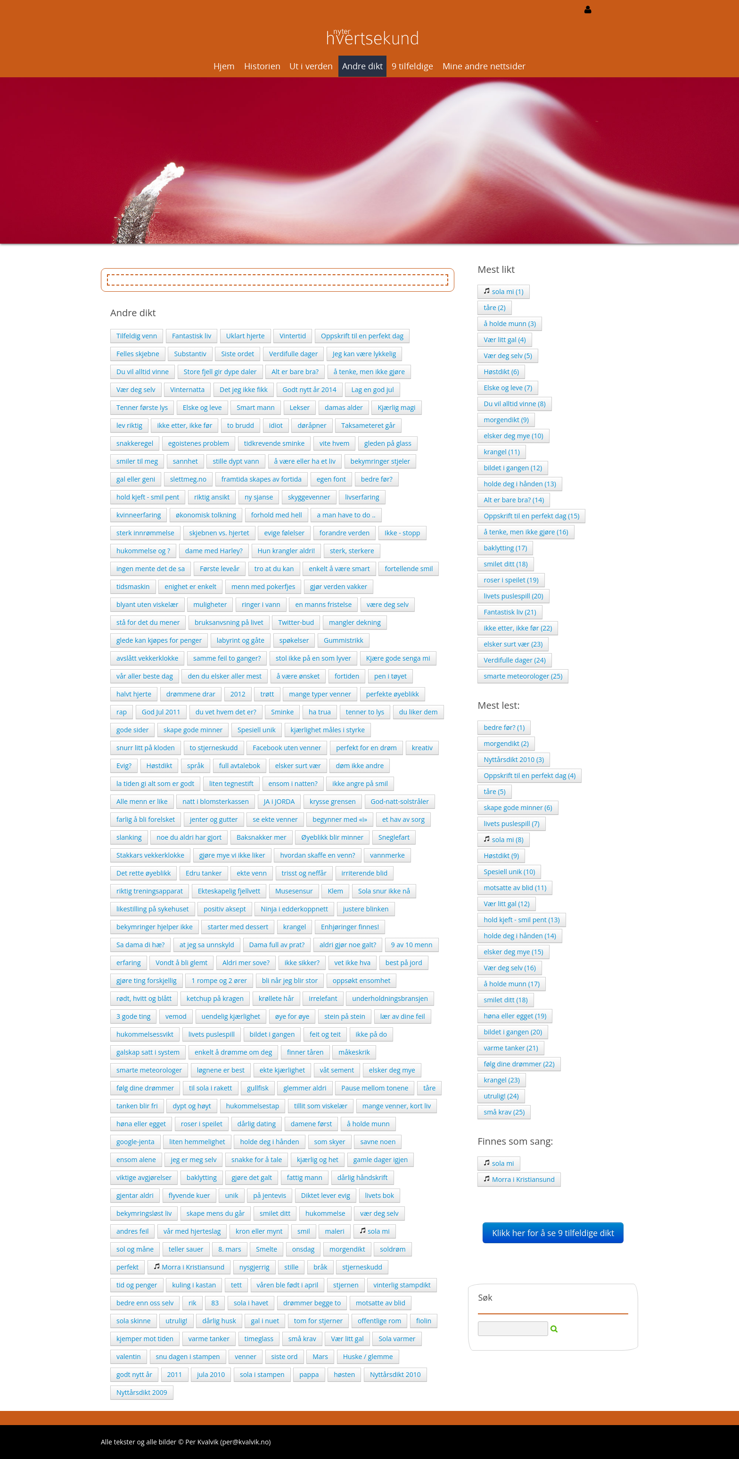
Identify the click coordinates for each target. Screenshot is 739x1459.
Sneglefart (394, 837)
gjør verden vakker (338, 586)
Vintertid (292, 335)
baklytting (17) (505, 547)
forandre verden (345, 532)
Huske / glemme (368, 1356)
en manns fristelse (323, 604)
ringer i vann (261, 604)
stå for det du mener (148, 622)
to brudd (240, 425)
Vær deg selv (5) (508, 355)
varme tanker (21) (511, 1047)
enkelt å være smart (339, 568)
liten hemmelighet (197, 1141)
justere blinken (366, 908)
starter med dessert (237, 926)
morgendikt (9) (506, 419)
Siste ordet (237, 353)
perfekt (127, 1266)
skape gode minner (193, 729)
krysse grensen (333, 801)
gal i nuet (265, 1320)
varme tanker (209, 1338)
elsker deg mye (392, 1070)
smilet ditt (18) (505, 563)
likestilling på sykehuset (152, 908)
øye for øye (292, 1016)
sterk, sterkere (352, 550)
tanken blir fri (137, 1105)
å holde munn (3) (510, 323)
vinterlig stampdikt (401, 1284)
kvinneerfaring (138, 514)
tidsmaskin (133, 586)
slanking (129, 837)
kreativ (422, 747)
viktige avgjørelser (144, 1177)
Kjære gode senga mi (398, 658)
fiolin (423, 1320)
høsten (344, 1374)
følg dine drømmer (145, 1087)
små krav (302, 1338)
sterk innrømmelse (145, 532)
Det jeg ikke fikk (244, 389)
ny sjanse (259, 496)
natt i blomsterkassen (215, 801)
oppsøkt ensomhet (362, 980)
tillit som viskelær (320, 1105)
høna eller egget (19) (515, 1015)
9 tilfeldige (412, 66)
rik (193, 1302)
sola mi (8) (503, 839)
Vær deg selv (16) (509, 967)
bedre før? (377, 479)
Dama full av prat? (277, 944)
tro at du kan (274, 568)
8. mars (229, 1249)
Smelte (266, 1249)
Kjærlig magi (396, 407)
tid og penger (136, 1284)
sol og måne (135, 1249)
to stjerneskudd (214, 747)
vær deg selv (379, 1213)
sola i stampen (262, 1374)
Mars (320, 1356)
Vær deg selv (136, 389)
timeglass (259, 1338)
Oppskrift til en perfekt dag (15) (531, 515)
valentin (128, 1356)
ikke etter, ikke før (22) (518, 627)
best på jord (404, 962)
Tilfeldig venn (136, 335)
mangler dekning (355, 622)
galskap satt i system (148, 1052)
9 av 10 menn (412, 944)
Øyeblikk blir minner (332, 837)
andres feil (132, 1231)
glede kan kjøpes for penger (159, 640)
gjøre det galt (251, 1177)
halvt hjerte (133, 693)
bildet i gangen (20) (513, 1031)
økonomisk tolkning (206, 514)
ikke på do (371, 1034)
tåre (429, 1087)
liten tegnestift (231, 783)
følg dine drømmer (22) (519, 1063)
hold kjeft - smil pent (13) (521, 919)
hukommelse (325, 1213)
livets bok (379, 1195)
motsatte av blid (380, 1302)
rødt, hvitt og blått (144, 998)
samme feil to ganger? (227, 658)
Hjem (224, 66)
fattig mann (304, 1177)
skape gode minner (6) (518, 807)
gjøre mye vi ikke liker (232, 855)
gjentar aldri (135, 1195)
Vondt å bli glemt (181, 962)
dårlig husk (219, 1320)
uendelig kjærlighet (231, 1016)
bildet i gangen (272, 1034)
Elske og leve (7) (508, 387)
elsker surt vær (298, 765)
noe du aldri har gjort (189, 837)
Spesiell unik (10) (509, 871)
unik (231, 1195)
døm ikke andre (360, 765)
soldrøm (392, 1249)
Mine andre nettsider (484, 66)
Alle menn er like (142, 801)
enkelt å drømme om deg (233, 1052)
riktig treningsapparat (149, 890)
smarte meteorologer (149, 1070)
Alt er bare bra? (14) (514, 499)
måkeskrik (354, 1052)
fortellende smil (409, 568)
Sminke (282, 711)
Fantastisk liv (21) (510, 611)
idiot (276, 425)
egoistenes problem (198, 443)
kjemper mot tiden (144, 1338)
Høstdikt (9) (501, 855)
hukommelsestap (252, 1105)
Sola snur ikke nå (384, 890)
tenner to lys (365, 711)
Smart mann (256, 407)
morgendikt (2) (506, 743)
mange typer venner (320, 693)
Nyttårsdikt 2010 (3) (514, 759)
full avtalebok (239, 765)
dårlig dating (257, 1123)
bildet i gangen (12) (513, 467)
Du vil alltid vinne (142, 371)
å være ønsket (298, 676)
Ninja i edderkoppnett (294, 908)
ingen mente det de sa (150, 568)
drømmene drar (190, 693)
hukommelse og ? (143, 550)
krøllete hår (276, 998)
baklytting (202, 1177)
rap (121, 711)
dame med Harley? (214, 550)
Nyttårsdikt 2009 (141, 1392)
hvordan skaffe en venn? (317, 855)
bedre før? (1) (504, 727)
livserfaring (362, 496)
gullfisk (258, 1087)
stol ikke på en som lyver (313, 658)
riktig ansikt (212, 496)
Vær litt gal (347, 1338)
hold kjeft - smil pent (147, 496)
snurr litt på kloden (145, 747)
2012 (238, 693)
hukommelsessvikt (144, 1034)
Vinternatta (187, 389)
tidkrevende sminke (274, 443)
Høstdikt (159, 765)
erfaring (128, 962)
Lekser (300, 407)
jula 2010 (211, 1374)
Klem (335, 890)
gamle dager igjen (380, 1159)
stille (291, 1266)
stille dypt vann (236, 461)
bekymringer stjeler (381, 461)
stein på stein (344, 1016)
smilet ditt (275, 1213)
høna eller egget (141, 1123)
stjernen (346, 1284)
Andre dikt (362, 66)
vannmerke (387, 855)
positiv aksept (225, 908)
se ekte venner (275, 819)
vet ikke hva (353, 962)
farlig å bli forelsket (145, 819)
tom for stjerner (318, 1320)
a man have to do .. (346, 514)
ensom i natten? (293, 783)
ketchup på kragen (215, 998)
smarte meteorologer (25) (523, 676)
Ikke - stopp (402, 532)
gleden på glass (387, 443)
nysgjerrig (254, 1266)
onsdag (303, 1249)
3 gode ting (133, 1016)
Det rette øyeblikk (143, 873)
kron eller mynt (259, 1231)
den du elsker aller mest (225, 676)
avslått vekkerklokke (147, 658)
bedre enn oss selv (144, 1302)
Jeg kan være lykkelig (364, 353)
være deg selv (388, 604)
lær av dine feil (402, 1016)
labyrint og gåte (240, 640)
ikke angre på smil (360, 783)
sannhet (185, 461)
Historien (262, 66)
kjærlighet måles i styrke (328, 729)
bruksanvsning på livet (229, 622)
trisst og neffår (304, 873)
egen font (331, 479)
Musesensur (294, 890)
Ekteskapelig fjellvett (229, 890)
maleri (334, 1231)
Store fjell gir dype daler (220, 371)
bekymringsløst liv (144, 1213)
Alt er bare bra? (295, 371)
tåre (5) (494, 791)
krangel (294, 926)
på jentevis (269, 1195)
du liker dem (418, 711)
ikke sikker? (302, 962)
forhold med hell (276, 514)
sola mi (375, 1231)
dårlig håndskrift (362, 1177)
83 (215, 1302)
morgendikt (347, 1249)
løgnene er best (221, 1070)
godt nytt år (134, 1374)
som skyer (329, 1141)
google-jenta (135, 1141)
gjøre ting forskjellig (146, 980)
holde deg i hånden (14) (520, 935)
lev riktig (129, 425)
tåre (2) (494, 307)
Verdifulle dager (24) (514, 660)
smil (303, 1231)
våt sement (337, 1070)
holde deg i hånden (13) (520, 483)
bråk (320, 1266)
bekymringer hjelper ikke (154, 926)
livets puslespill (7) (511, 823)
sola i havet (251, 1302)
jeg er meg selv (193, 1159)
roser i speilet (201, 1123)
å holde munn (368, 1123)
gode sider (132, 729)
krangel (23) (501, 1079)
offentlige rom (380, 1320)
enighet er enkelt (190, 586)
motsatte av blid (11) (515, 887)
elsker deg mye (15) (513, 951)
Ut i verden (311, 66)
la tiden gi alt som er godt (155, 783)
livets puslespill (212, 1034)
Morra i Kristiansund (189, 1266)
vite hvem (334, 443)
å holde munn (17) (512, 983)
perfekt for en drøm (366, 747)
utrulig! (176, 1320)
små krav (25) (504, 1111)
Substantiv (190, 353)
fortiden (347, 676)
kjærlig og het (317, 1159)
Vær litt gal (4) (505, 339)
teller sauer (186, 1249)
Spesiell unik (257, 729)
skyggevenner (309, 496)
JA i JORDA (279, 801)
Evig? (123, 765)
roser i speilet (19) (511, 579)
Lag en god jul (372, 389)
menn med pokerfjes (263, 586)
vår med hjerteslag (192, 1231)
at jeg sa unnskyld (207, 944)
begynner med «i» (339, 819)
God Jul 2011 (161, 711)
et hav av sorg (403, 819)
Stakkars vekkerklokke (150, 855)
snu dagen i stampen (188, 1356)
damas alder (344, 407)
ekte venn (252, 873)
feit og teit (325, 1034)
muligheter (210, 604)
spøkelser (294, 640)
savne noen (377, 1141)
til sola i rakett (210, 1087)
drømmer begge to (312, 1302)
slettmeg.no (188, 479)
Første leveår (219, 568)
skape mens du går (216, 1213)
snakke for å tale (256, 1159)
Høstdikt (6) (501, 371)
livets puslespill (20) (513, 595)
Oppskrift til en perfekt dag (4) (529, 775)
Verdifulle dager (293, 353)
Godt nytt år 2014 (310, 389)
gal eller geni (135, 479)
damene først (311, 1123)
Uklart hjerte (245, 335)
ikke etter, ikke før (184, 425)
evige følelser (284, 532)
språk (195, 765)
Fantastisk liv (191, 335)
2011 (174, 1374)
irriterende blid (365, 873)
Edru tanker (204, 873)
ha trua (320, 711)
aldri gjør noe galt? (348, 944)
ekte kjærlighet (282, 1070)
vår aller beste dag (144, 676)
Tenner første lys (142, 407)
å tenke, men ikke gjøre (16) (526, 531)
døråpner (311, 425)
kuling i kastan (194, 1284)
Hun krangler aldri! (286, 550)
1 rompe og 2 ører (219, 980)
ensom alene (136, 1159)
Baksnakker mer (262, 837)
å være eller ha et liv (305, 461)
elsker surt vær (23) (513, 643)
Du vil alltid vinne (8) (514, 403)
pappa (309, 1374)
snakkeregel (134, 443)
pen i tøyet (390, 676)
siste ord (284, 1356)
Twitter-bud (296, 622)
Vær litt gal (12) (506, 903)
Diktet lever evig (325, 1195)
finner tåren (305, 1052)
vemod (176, 1016)
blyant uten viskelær (147, 604)
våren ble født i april (288, 1284)
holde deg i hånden (269, 1141)
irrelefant (323, 998)
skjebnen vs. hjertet (219, 532)
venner (245, 1356)
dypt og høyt (191, 1105)
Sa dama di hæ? (140, 944)
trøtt (267, 693)
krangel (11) (501, 451)
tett (236, 1284)
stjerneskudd (362, 1266)
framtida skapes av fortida (262, 479)
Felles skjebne (137, 353)
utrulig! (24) (501, 1095)
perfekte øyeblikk (392, 693)
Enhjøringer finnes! (350, 926)
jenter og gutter (214, 819)
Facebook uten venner (287, 747)
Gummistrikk (343, 640)
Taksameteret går (368, 425)
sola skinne (133, 1320)
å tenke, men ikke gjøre (369, 371)
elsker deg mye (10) (513, 435)
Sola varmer (396, 1338)
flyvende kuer (189, 1195)
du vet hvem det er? (226, 711)
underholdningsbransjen (390, 998)
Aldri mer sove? (246, 962)
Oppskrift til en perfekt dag (362, 335)
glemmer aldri (304, 1087)
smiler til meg (137, 461)
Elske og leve (202, 407)
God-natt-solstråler (400, 801)
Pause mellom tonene (374, 1087)
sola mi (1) (503, 291)
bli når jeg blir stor (290, 980)
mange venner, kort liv (396, 1105)
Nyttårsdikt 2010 (395, 1374)
